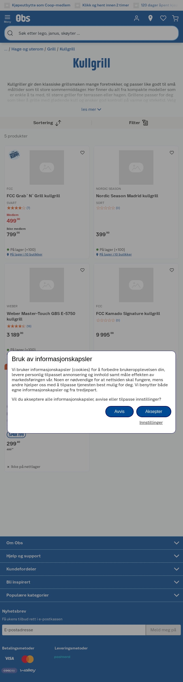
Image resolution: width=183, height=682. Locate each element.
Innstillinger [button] (151, 422)
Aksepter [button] (153, 411)
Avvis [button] (119, 411)
